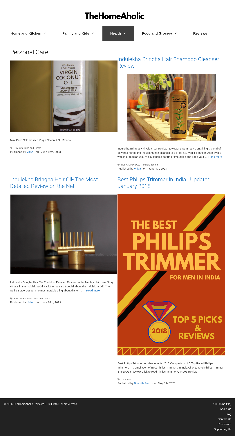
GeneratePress (67, 403)
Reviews (200, 33)
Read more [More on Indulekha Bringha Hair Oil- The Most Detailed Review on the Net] (93, 290)
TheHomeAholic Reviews (115, 6)
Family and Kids (82, 33)
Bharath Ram (142, 383)
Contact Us (224, 419)
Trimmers (126, 379)
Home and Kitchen (33, 33)
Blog (228, 414)
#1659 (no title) (222, 403)
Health (122, 33)
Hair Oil (125, 164)
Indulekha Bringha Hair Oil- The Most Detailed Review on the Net (54, 182)
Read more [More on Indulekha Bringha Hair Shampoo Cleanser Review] (215, 156)
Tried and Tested (32, 148)
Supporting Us (222, 429)
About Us (225, 408)
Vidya (30, 151)
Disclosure (224, 424)
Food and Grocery (163, 33)
